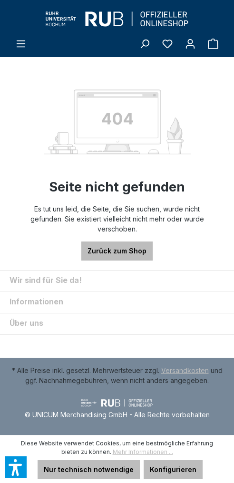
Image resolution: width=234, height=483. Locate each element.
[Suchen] (144, 43)
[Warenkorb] (213, 43)
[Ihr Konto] (190, 43)
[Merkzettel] (167, 43)
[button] (16, 467)
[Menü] (21, 43)
